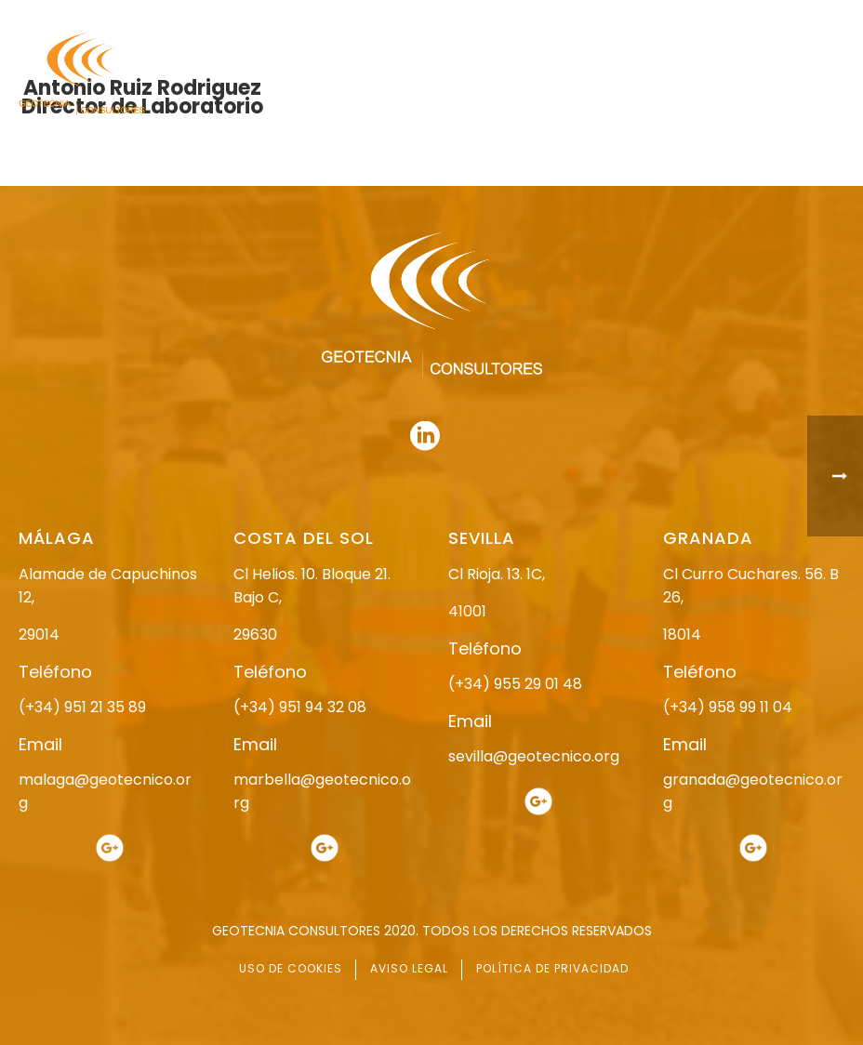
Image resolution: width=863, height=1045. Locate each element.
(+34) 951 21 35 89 (82, 707)
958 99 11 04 (504, 16)
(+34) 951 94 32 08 (299, 707)
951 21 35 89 (648, 16)
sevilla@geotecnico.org (533, 756)
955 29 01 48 (349, 16)
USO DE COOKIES (290, 968)
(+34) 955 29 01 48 (515, 683)
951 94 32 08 (803, 16)
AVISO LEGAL (409, 968)
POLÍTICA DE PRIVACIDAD (552, 968)
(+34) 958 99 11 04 (727, 707)
